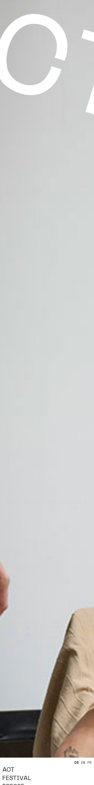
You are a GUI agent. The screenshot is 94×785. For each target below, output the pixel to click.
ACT (8, 769)
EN (83, 763)
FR (89, 763)
